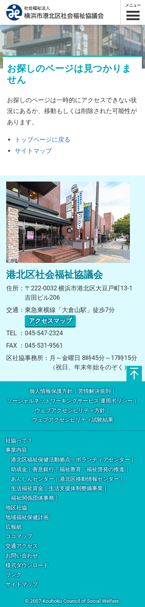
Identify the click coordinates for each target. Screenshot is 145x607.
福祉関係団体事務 (32, 498)
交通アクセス (21, 546)
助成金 (19, 469)
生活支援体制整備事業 (76, 488)
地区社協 (16, 508)
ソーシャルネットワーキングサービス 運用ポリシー (70, 401)
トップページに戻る (42, 139)
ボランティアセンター (103, 460)
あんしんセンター (32, 479)
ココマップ (18, 536)
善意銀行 (43, 469)
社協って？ (18, 441)
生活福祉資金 (27, 488)
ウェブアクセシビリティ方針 (70, 410)
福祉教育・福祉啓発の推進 (92, 469)
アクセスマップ (50, 320)
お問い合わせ (21, 556)
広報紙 (13, 527)
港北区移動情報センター (89, 479)
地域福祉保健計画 (27, 517)
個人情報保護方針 (51, 391)
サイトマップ (33, 150)
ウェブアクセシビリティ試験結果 (72, 420)
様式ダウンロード (27, 565)
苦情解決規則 (94, 391)
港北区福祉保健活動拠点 (40, 460)
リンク (13, 575)
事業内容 (16, 450)
